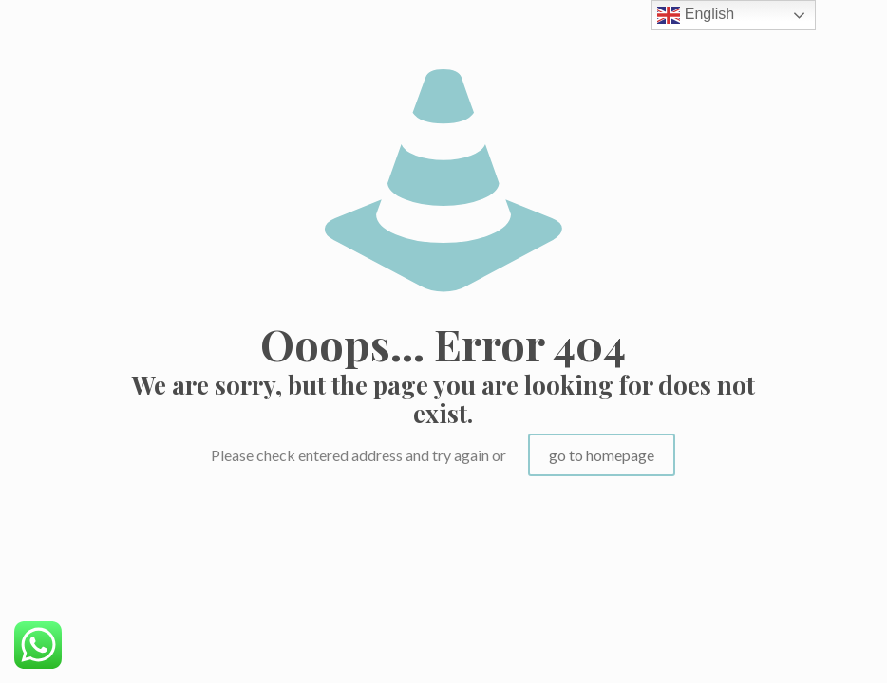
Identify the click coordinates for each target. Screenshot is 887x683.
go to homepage (601, 455)
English (695, 15)
